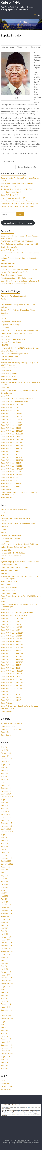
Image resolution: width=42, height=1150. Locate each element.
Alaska (3, 299)
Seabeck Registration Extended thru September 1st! (20, 281)
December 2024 (6, 788)
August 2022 (5, 867)
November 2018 (6, 978)
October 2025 (6, 762)
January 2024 (5, 820)
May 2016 (4, 1065)
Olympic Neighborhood (9, 351)
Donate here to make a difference (18, 223)
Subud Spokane (6, 497)
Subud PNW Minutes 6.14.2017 (12, 469)
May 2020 (4, 928)
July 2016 (4, 1059)
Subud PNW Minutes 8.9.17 (10, 480)
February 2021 (6, 905)
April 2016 (4, 1068)
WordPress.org (6, 1089)
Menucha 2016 (6, 336)
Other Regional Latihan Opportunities (14, 354)
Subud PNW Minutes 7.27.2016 (11, 475)
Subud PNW (10, 2)
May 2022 (4, 876)
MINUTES (4, 345)
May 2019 (4, 963)
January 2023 (5, 852)
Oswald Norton (9, 47)
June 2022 (4, 873)
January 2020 (5, 940)
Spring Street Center (8, 377)
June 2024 (4, 805)
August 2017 (5, 1022)
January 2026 (5, 756)
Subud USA (5, 732)
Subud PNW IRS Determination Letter (14, 402)
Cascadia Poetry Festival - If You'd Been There (17, 207)
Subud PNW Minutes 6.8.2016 (11, 472)
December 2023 (6, 823)
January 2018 (5, 1007)
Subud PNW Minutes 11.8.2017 (12, 419)
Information (5, 327)
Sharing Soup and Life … (9, 247)
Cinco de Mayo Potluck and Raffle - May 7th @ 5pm (19, 204)
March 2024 (5, 814)
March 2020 (5, 934)
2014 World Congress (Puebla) (11, 723)
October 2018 (6, 981)
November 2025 (6, 759)
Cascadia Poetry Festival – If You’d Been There (18, 310)
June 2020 (4, 925)
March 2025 (5, 779)
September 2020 (7, 916)
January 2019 (5, 975)
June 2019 (4, 960)
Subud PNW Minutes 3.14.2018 (12, 440)
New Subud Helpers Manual (11, 192)
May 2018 (4, 995)
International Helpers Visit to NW (13, 198)
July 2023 (4, 838)
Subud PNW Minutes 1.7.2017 (11, 408)
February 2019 (6, 972)
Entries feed (5, 1083)
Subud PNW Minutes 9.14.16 (11, 486)
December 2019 (6, 943)
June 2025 (4, 770)
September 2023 (7, 832)
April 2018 (4, 998)
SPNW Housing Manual (9, 374)
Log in (3, 1080)
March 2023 (5, 846)
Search (20, 214)
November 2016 (6, 1048)
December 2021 (6, 884)
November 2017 (6, 1013)
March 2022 (5, 881)
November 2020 (6, 913)
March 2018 (5, 1001)
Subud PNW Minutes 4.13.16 (11, 451)
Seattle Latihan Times (9, 368)
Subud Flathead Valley (9, 379)
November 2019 (6, 946)
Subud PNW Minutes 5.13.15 (11, 463)
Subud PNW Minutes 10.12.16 (11, 413)
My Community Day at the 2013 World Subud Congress (20, 348)
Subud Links (5, 388)
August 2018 (5, 986)
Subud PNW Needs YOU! (9, 195)
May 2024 (4, 808)
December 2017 (6, 1010)
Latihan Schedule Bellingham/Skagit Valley (16, 333)
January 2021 (5, 908)
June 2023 (4, 841)
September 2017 (7, 1019)
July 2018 (4, 989)
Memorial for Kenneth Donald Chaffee (15, 272)
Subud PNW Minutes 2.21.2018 (12, 434)
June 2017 (4, 1027)
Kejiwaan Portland (7, 266)
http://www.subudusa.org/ (10, 325)
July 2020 (4, 922)
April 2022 (4, 878)
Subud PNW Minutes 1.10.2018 (12, 405)
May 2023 (4, 843)
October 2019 (6, 949)
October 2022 (6, 861)
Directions (4, 313)
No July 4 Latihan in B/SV (28, 167)
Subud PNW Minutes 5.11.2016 (12, 460)
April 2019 (4, 966)
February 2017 (6, 1039)
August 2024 (5, 800)
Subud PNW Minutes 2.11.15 (11, 428)
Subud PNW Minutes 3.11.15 (11, 437)
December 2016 (6, 1045)
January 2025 (5, 785)
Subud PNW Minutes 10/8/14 (11, 416)
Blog (2, 302)
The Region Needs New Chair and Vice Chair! (17, 189)
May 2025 (4, 773)
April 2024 (4, 811)
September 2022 (7, 864)
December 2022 (6, 855)
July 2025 (4, 768)
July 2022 (4, 870)
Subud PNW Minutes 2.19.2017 (12, 431)
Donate (3, 316)
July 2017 (4, 1024)
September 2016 (7, 1054)
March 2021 (5, 902)
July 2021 (4, 893)
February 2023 (6, 849)
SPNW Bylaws (6, 371)
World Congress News (8, 186)
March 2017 (5, 1036)
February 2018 (6, 1004)
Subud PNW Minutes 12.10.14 (11, 422)
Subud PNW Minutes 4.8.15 (10, 454)
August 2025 (5, 765)
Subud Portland (6, 489)
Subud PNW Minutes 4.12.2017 (12, 448)
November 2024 (6, 791)
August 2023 (5, 835)
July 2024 (4, 803)
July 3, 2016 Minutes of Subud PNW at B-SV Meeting (19, 330)
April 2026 (4, 747)
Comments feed (6, 1086)
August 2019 (5, 954)
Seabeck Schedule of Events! (11, 275)
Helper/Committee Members (11, 322)
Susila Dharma (6, 735)
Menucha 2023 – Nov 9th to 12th (13, 339)
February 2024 (6, 817)
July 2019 (4, 957)
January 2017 (5, 1042)
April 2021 (4, 899)
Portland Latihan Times (9, 357)
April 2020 (4, 931)
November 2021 (6, 887)
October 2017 (6, 1016)
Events (3, 319)
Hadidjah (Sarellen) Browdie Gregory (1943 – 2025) (19, 269)
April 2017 (4, 1033)
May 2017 (4, 1030)
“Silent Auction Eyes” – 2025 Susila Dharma (16, 278)
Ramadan (36, 47)
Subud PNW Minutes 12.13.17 (11, 425)
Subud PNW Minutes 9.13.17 (11, 483)
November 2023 (6, 826)
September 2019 (7, 951)
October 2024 (6, 794)
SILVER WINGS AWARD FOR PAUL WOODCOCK (17, 183)
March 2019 (5, 969)
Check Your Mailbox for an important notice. (17, 284)
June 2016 (4, 1062)
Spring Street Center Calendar (12, 729)
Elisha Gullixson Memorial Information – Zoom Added (20, 244)
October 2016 (6, 1051)
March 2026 (5, 750)
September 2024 (7, 797)
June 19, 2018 (24, 47)
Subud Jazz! (9, 161)
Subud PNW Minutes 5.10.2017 (12, 457)
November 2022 (6, 858)
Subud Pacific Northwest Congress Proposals (17, 201)
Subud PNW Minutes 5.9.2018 (11, 466)
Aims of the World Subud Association (14, 296)
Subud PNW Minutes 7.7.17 (10, 478)
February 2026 (6, 753)
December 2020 (6, 911)
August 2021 (5, 890)
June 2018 (4, 992)
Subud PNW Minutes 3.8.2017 (11, 443)
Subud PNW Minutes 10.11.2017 (12, 410)
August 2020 (5, 919)
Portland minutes (7, 360)
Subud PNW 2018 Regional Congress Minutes (17, 399)
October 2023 (6, 829)
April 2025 (4, 776)
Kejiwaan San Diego (8, 263)
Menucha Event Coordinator (11, 342)
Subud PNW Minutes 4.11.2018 (12, 445)
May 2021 (4, 896)
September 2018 (7, 984)
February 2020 (6, 937)
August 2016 (5, 1057)
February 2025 (6, 782)
